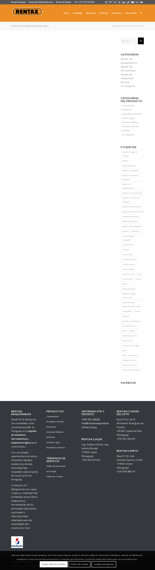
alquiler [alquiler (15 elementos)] (125, 161)
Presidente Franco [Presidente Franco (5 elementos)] (129, 326)
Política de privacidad (55, 466)
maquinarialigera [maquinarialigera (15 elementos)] (128, 289)
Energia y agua (128, 118)
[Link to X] (119, 2)
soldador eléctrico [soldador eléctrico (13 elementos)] (129, 360)
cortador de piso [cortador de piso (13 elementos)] (128, 264)
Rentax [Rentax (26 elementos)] (132, 331)
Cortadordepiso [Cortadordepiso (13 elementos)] (128, 269)
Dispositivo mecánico (55, 447)
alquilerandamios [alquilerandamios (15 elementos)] (129, 166)
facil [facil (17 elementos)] (139, 274)
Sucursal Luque (18, 2)
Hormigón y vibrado (55, 421)
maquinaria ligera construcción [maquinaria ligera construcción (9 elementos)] (129, 296)
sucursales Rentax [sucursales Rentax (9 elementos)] (129, 365)
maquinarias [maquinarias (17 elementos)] (127, 311)
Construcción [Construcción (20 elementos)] (127, 254)
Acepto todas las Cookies (53, 564)
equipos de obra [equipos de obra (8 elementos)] (128, 274)
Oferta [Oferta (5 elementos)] (137, 311)
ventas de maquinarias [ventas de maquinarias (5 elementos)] (131, 370)
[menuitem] (66, 13)
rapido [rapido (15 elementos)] (124, 331)
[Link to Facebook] (115, 2)
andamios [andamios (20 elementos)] (135, 231)
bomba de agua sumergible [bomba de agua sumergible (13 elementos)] (128, 238)
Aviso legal (51, 471)
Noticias (125, 82)
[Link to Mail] (141, 2)
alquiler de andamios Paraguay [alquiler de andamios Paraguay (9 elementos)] (130, 177)
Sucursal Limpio (63, 2)
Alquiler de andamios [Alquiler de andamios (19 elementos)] (130, 170)
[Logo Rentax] (27, 13)
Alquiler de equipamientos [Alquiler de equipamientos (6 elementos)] (128, 186)
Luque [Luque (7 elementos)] (124, 284)
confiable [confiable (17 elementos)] (125, 250)
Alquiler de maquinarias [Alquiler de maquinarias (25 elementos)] (131, 206)
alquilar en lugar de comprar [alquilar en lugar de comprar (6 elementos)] (129, 154)
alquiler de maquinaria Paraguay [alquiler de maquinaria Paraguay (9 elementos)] (131, 200)
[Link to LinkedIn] (124, 2)
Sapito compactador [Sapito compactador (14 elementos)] (130, 355)
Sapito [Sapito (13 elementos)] (124, 350)
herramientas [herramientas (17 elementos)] (127, 279)
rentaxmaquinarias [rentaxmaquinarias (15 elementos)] (129, 336)
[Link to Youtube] (133, 2)
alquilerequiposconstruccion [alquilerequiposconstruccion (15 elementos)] (133, 211)
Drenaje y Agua (53, 442)
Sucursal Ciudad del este (41, 2)
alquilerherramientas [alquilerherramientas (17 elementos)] (130, 216)
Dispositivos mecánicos (132, 114)
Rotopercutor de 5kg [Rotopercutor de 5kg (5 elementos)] (130, 345)
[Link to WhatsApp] (137, 2)
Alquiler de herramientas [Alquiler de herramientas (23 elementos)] (132, 193)
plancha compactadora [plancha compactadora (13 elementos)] (131, 321)
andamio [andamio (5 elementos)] (125, 231)
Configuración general (104, 564)
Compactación (128, 105)
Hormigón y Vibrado (130, 126)
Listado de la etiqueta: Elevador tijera (29, 25)
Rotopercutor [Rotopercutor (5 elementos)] (127, 340)
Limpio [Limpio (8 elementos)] (138, 279)
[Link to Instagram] (106, 2)
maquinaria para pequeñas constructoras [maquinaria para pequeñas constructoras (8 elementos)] (131, 304)
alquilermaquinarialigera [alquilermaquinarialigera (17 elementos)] (131, 226)
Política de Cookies (54, 476)
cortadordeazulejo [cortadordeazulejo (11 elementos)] (129, 259)
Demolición (127, 109)
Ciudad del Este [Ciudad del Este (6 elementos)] (128, 245)
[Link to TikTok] (128, 2)
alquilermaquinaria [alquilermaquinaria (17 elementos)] (129, 221)
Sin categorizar (128, 135)
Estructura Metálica (130, 122)
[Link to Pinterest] (111, 2)
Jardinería (126, 130)
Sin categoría (128, 86)
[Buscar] (141, 13)
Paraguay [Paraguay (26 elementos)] (125, 316)
